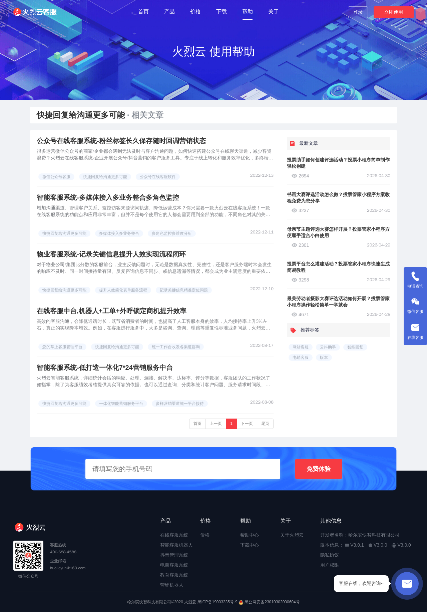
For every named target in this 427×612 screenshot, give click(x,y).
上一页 (216, 423)
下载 (221, 11)
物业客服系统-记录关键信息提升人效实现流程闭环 (111, 254)
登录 (358, 12)
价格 (195, 11)
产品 (169, 11)
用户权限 (329, 565)
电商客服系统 (174, 565)
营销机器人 (171, 585)
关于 (273, 11)
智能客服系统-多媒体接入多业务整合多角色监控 (108, 197)
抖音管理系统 (174, 555)
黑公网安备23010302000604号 (272, 602)
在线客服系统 (174, 535)
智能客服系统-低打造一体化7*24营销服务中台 (105, 367)
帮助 (247, 11)
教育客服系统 (174, 575)
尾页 (265, 423)
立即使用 (393, 12)
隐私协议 (329, 555)
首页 (143, 11)
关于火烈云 (292, 535)
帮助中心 (249, 535)
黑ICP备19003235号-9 (217, 602)
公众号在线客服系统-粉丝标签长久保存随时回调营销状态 (121, 140)
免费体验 (319, 469)
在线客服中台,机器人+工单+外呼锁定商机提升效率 (111, 311)
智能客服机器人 (176, 545)
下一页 (247, 423)
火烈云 (190, 602)
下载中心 (249, 545)
